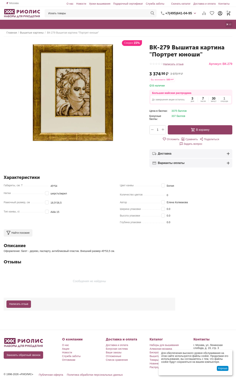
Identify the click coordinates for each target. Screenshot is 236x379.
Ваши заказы (114, 347)
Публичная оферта (50, 369)
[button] (197, 139)
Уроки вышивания (99, 3)
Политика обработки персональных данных (91, 369)
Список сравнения (117, 355)
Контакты (224, 3)
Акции (65, 343)
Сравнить (178, 139)
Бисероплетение (159, 347)
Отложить (160, 139)
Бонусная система (117, 343)
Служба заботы (155, 3)
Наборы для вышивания (164, 340)
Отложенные (113, 351)
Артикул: (215, 63)
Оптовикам (68, 355)
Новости (81, 3)
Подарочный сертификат (128, 3)
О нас (70, 3)
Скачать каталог (181, 3)
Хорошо (223, 368)
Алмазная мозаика (161, 343)
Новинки (155, 358)
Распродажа (157, 362)
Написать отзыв (172, 64)
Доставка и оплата (204, 3)
